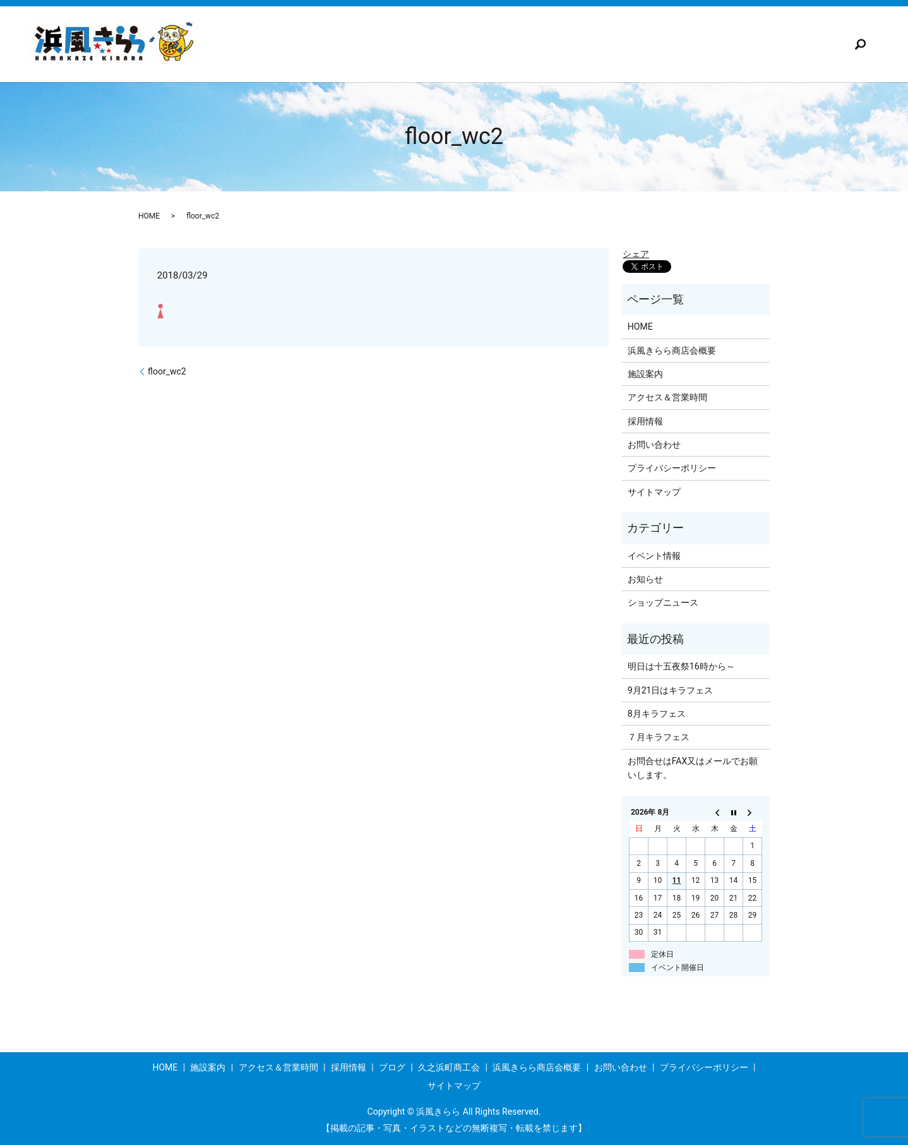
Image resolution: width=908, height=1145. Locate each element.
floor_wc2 (167, 371)
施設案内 (336, 44)
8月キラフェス (657, 714)
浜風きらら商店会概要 (778, 44)
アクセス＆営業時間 (429, 44)
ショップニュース (663, 602)
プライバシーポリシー (672, 468)
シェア (636, 254)
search (860, 44)
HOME (149, 216)
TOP (275, 44)
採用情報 (522, 44)
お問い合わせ (654, 445)
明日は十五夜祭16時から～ (681, 666)
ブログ (588, 44)
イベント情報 (654, 556)
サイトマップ (654, 492)
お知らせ (645, 579)
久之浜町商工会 (668, 44)
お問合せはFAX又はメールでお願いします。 (693, 768)
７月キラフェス (659, 737)
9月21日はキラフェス (671, 690)
